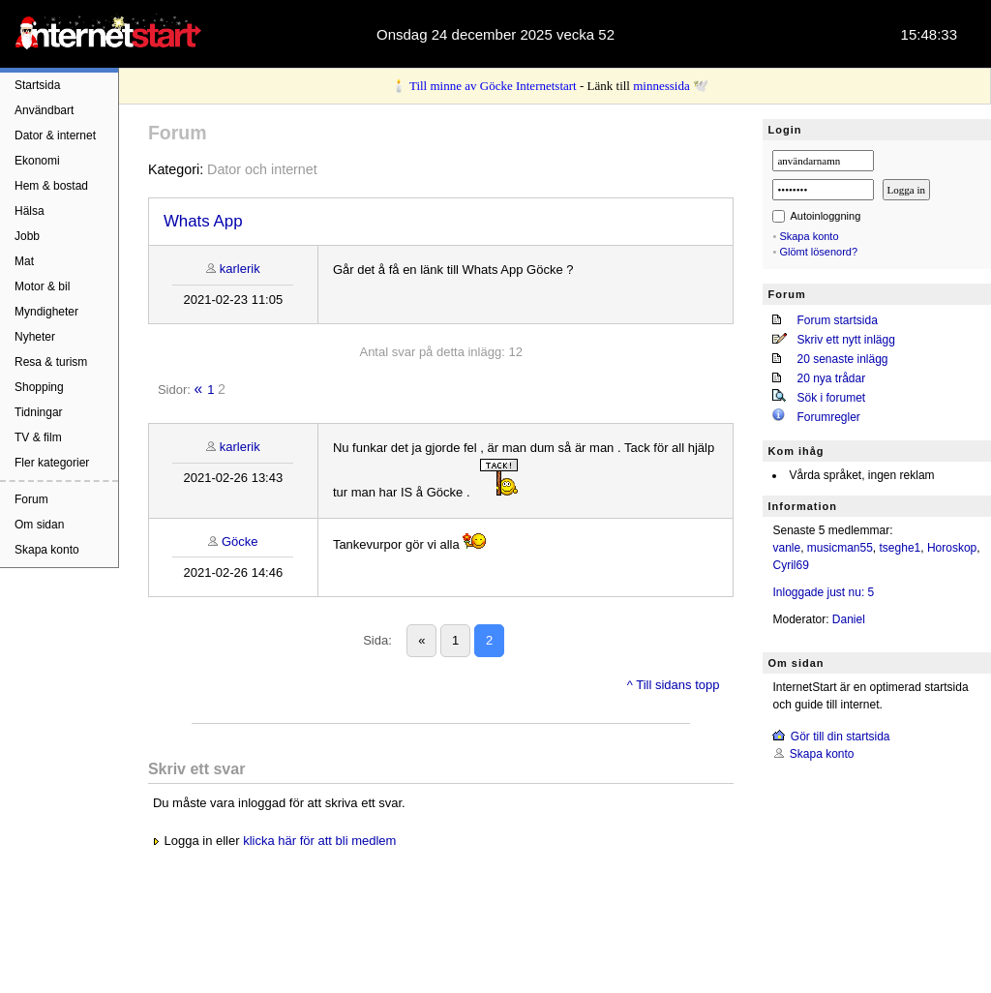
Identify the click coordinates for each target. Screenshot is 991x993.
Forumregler (827, 417)
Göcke (240, 541)
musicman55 (840, 548)
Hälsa (30, 211)
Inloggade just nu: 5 (823, 592)
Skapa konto (47, 550)
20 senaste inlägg (841, 359)
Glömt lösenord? (818, 251)
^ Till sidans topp (673, 684)
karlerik (240, 268)
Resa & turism (51, 362)
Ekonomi (37, 160)
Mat (24, 261)
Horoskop (951, 548)
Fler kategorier (52, 462)
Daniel (848, 619)
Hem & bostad (51, 186)
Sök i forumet (830, 398)
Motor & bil (42, 286)
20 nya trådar (830, 378)
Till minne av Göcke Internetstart (493, 85)
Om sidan (39, 524)
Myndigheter (46, 311)
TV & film (38, 437)
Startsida (37, 85)
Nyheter (35, 337)
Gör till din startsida (840, 736)
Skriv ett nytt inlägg (845, 339)
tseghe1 (900, 548)
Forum (31, 499)
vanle (786, 548)
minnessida (661, 85)
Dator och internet (262, 169)
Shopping (39, 387)
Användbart (44, 110)
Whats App (203, 221)
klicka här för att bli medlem (319, 840)
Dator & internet (55, 135)
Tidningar (39, 412)
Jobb (27, 236)
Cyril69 (790, 565)
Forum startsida (836, 320)
